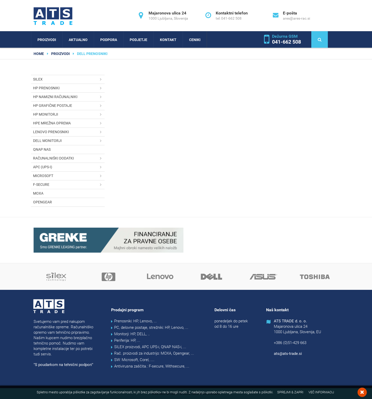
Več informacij (321, 392)
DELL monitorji (69, 141)
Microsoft (69, 176)
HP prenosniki (69, 88)
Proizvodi (46, 40)
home (39, 54)
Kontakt (168, 40)
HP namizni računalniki (69, 97)
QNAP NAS (42, 149)
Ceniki (194, 40)
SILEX (69, 79)
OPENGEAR (42, 202)
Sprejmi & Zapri (290, 392)
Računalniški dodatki (69, 158)
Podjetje (138, 40)
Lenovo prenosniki (69, 132)
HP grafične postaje (69, 105)
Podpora (108, 40)
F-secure (69, 184)
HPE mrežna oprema (69, 123)
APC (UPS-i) (69, 167)
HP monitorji (69, 114)
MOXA (38, 193)
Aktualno (78, 40)
